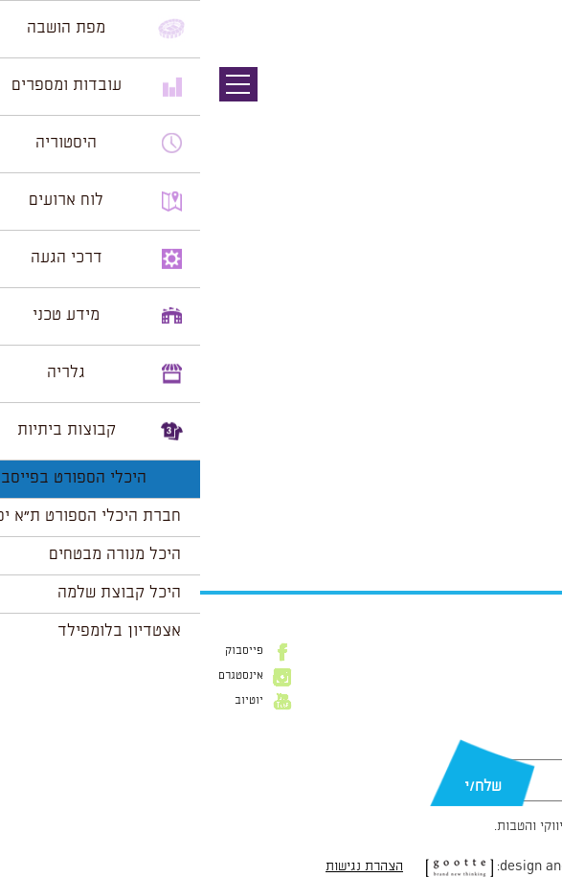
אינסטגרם (40, 676)
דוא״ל (531, 749)
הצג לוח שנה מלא (492, 527)
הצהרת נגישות (164, 866)
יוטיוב (48, 701)
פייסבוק (44, 651)
